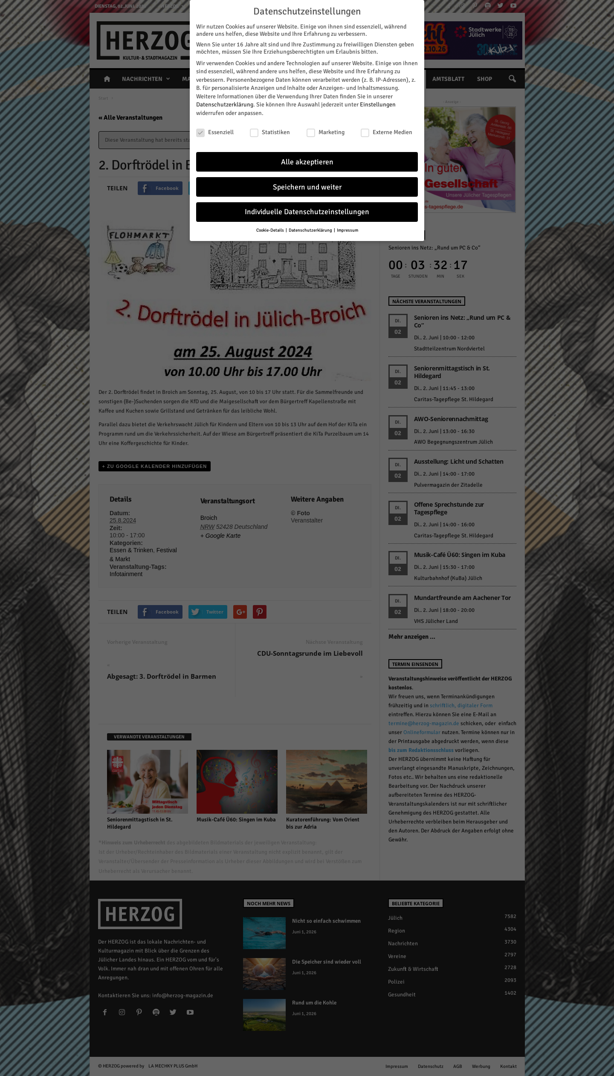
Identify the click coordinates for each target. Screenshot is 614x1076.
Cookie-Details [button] (270, 230)
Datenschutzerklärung (224, 104)
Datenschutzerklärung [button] (311, 230)
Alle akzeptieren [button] (307, 162)
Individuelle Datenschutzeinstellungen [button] (307, 211)
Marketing (326, 132)
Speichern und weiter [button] (307, 187)
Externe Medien (386, 132)
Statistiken (270, 132)
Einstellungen (378, 104)
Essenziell (215, 132)
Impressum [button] (347, 230)
